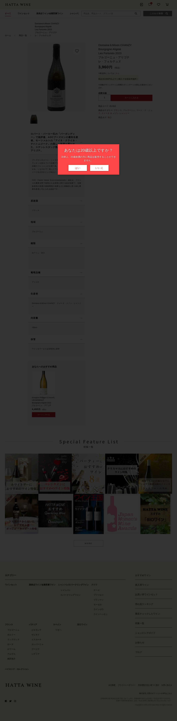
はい (77, 168)
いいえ (99, 168)
